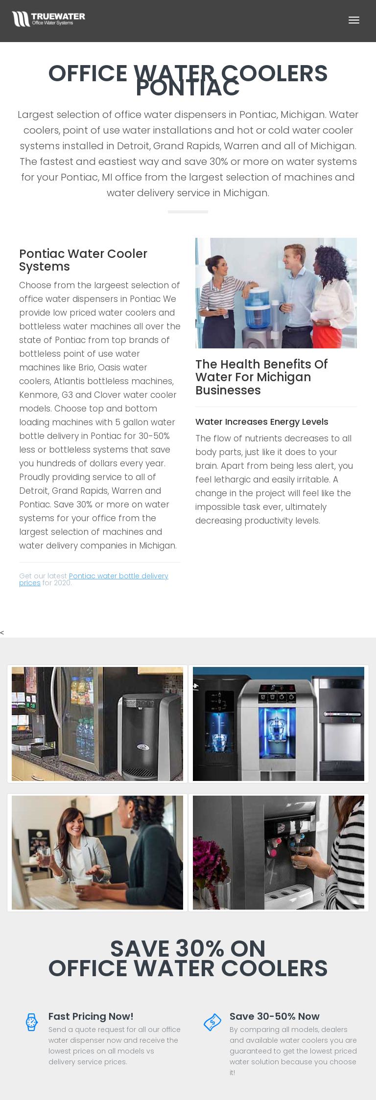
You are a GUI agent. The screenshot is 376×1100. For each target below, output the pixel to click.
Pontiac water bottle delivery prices (93, 579)
